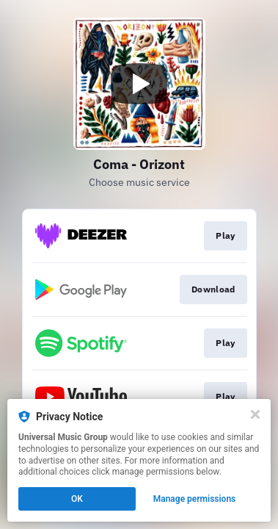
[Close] (255, 414)
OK (77, 499)
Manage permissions (194, 499)
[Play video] (139, 83)
